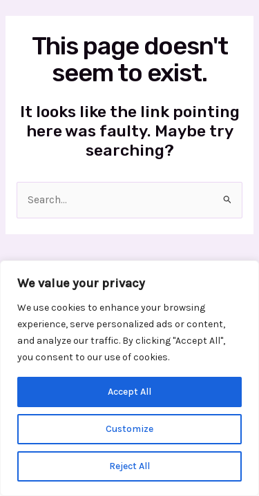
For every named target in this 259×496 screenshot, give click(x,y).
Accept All (129, 391)
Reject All (129, 466)
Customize (129, 429)
